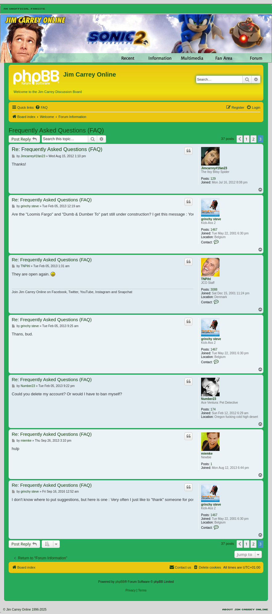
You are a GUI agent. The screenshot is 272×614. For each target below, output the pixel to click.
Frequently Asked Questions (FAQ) (56, 130)
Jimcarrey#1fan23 (214, 168)
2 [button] (253, 139)
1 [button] (246, 139)
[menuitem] (41, 107)
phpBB (120, 581)
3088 (214, 289)
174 (213, 409)
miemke (206, 453)
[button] (240, 139)
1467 (214, 229)
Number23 (208, 399)
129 (213, 178)
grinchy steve (211, 219)
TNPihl (206, 279)
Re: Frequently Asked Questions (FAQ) (57, 149)
